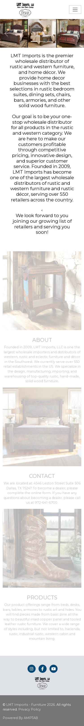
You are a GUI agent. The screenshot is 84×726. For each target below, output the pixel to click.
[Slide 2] (42, 41)
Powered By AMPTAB (20, 718)
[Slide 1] (34, 41)
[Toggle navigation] (75, 9)
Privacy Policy (29, 709)
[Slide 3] (50, 41)
